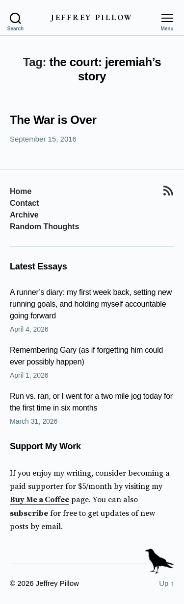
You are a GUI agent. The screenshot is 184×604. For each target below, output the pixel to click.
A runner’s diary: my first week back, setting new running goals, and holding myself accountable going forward (91, 304)
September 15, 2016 (43, 139)
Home (20, 191)
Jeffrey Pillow (92, 18)
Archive (24, 215)
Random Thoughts (44, 226)
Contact (24, 203)
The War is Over (53, 119)
